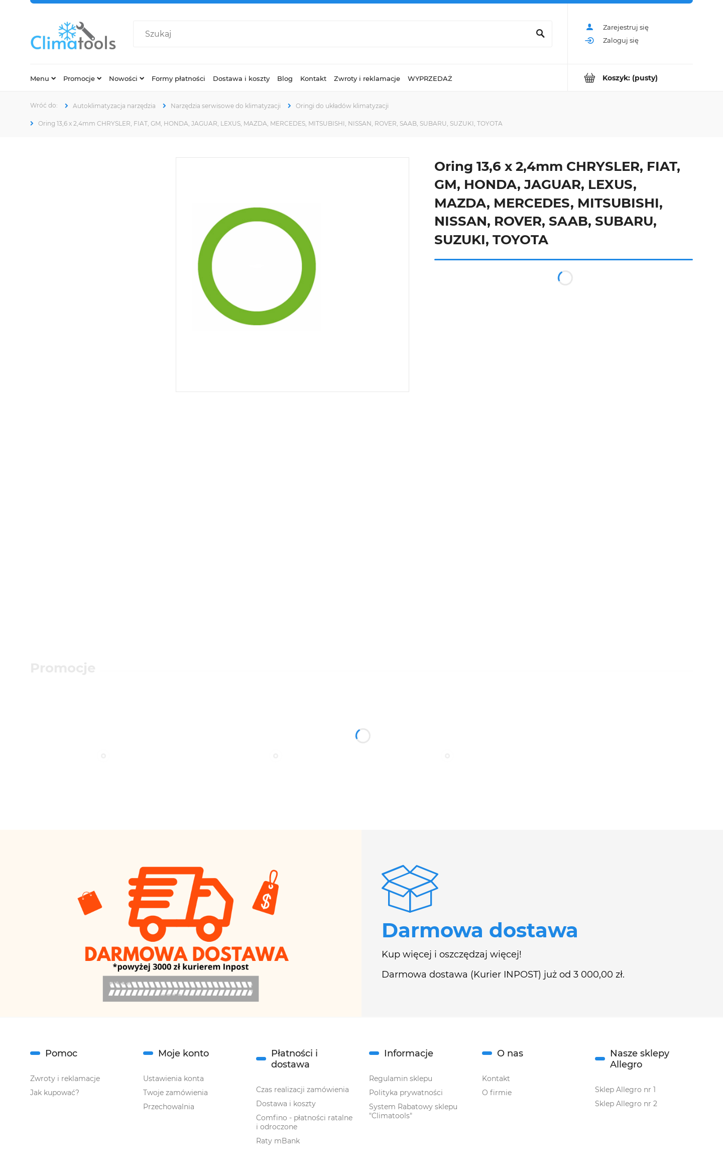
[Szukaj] (540, 34)
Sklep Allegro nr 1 (625, 1089)
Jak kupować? (54, 1092)
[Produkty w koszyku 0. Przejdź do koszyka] (630, 77)
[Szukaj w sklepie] (333, 34)
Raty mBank (278, 1140)
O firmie (497, 1092)
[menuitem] (43, 77)
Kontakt (496, 1078)
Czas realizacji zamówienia (302, 1089)
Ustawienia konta (173, 1078)
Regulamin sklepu (400, 1078)
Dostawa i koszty (286, 1103)
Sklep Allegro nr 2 (626, 1103)
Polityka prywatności (406, 1092)
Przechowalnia (168, 1106)
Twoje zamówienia (175, 1092)
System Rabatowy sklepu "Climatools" (413, 1111)
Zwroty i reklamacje (65, 1078)
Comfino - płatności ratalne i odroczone (304, 1122)
